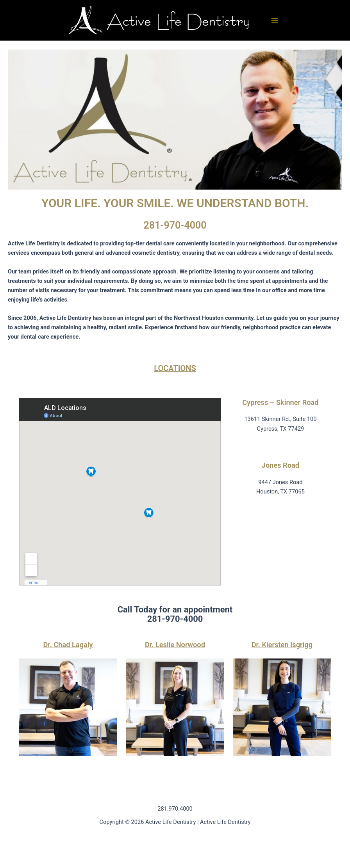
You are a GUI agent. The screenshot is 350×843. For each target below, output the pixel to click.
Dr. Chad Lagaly (68, 645)
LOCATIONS (175, 368)
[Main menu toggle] (274, 20)
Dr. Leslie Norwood (175, 645)
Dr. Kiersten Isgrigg (282, 645)
